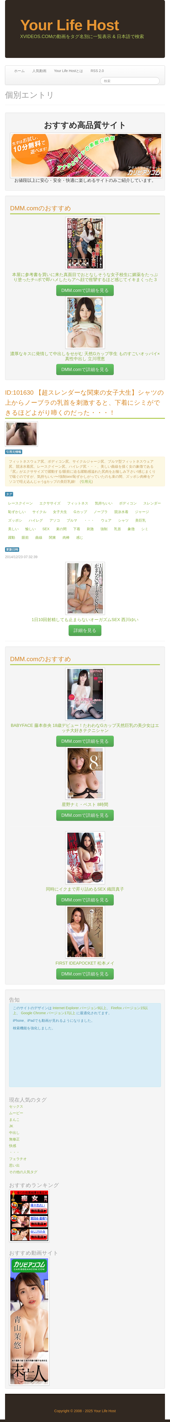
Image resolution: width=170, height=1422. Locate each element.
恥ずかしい (17, 512)
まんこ (14, 1120)
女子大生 (60, 512)
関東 (52, 537)
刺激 (90, 529)
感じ (79, 537)
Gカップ (80, 512)
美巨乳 (140, 520)
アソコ (54, 520)
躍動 (11, 537)
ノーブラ (101, 512)
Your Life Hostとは (68, 71)
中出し (14, 1133)
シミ (144, 529)
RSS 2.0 (97, 71)
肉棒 (66, 537)
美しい (13, 529)
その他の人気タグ (23, 1172)
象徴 (131, 529)
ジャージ (142, 512)
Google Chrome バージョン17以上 (48, 1013)
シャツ (123, 520)
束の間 (61, 529)
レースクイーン (20, 503)
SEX (45, 529)
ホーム (19, 71)
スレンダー (152, 503)
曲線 (38, 537)
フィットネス (77, 503)
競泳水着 (121, 512)
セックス (16, 1106)
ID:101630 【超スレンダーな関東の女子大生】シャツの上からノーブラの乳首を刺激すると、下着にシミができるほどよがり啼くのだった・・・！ (84, 402)
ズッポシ (15, 520)
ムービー (16, 1113)
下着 (76, 529)
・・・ (89, 520)
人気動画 (39, 71)
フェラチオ (18, 1159)
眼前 (25, 537)
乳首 (117, 529)
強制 (103, 529)
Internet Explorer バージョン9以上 (79, 1008)
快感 (12, 1146)
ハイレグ (36, 520)
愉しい (30, 529)
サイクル (39, 512)
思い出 (14, 1165)
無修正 (14, 1139)
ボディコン (128, 503)
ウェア (106, 520)
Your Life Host (69, 25)
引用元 (86, 482)
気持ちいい (103, 503)
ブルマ (72, 520)
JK (11, 1126)
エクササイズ (50, 503)
